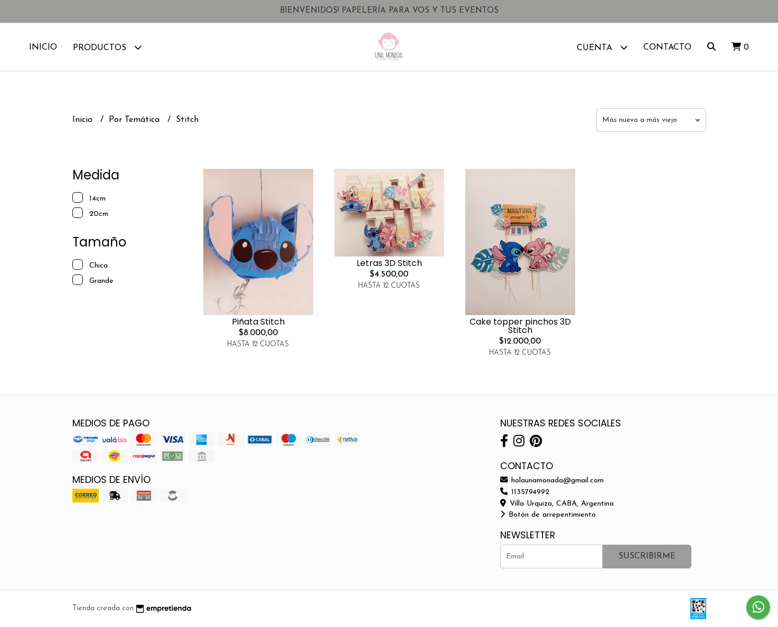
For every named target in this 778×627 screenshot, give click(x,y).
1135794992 (524, 492)
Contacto (667, 47)
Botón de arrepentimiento (548, 515)
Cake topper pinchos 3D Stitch (520, 326)
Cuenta (602, 47)
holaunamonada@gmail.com (552, 480)
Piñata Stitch (258, 322)
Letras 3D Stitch (389, 263)
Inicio (43, 47)
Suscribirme (647, 556)
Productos (107, 47)
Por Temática (135, 120)
